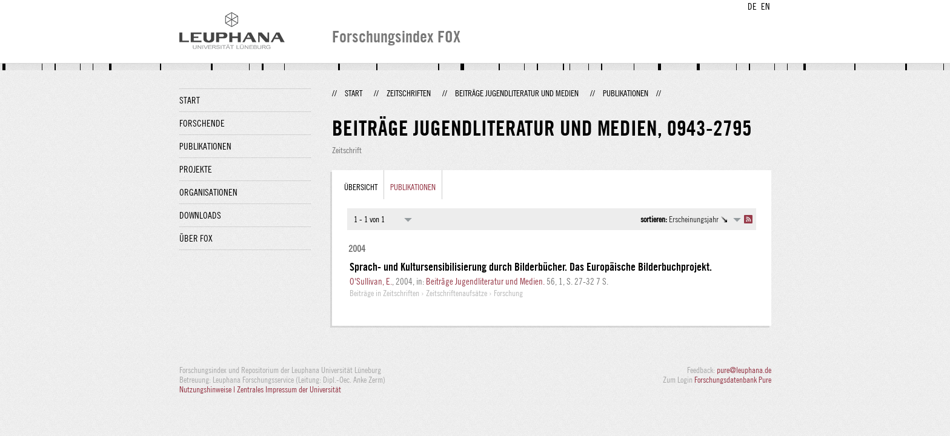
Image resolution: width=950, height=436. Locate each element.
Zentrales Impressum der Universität (289, 389)
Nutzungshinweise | (208, 389)
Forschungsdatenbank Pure (732, 380)
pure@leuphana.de (744, 370)
